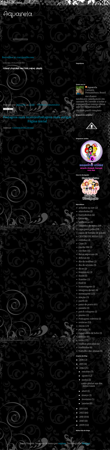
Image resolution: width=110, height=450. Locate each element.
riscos (82, 326)
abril (84, 391)
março (85, 395)
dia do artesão (86, 265)
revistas (83, 322)
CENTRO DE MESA (88, 236)
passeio (82, 308)
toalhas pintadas (87, 344)
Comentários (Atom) (23, 127)
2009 (82, 425)
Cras (81, 243)
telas (81, 340)
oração (82, 297)
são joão (83, 329)
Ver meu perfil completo (88, 110)
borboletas (84, 222)
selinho (82, 336)
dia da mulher (86, 261)
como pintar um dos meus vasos (22, 68)
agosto (85, 375)
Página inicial (37, 121)
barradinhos (85, 215)
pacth (82, 301)
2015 (81, 364)
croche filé (84, 247)
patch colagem (86, 311)
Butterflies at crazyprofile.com (18, 57)
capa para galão (87, 229)
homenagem (85, 286)
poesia (82, 315)
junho (85, 380)
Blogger (86, 443)
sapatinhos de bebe (89, 333)
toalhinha (84, 347)
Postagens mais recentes (20, 117)
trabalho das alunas (89, 351)
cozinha (83, 240)
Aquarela (17, 14)
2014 (81, 368)
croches (83, 250)
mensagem (84, 293)
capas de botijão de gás (91, 233)
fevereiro (87, 399)
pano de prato (86, 304)
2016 (81, 360)
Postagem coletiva (88, 318)
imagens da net (87, 290)
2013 (81, 408)
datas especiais (86, 254)
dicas (81, 268)
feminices (84, 272)
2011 (81, 416)
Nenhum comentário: (48, 104)
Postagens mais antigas (54, 117)
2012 (81, 412)
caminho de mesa (88, 225)
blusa (81, 218)
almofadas (84, 211)
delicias (83, 258)
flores (81, 275)
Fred (81, 283)
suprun (62, 443)
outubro (86, 371)
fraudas (83, 279)
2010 (81, 421)
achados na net (86, 207)
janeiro (86, 403)
